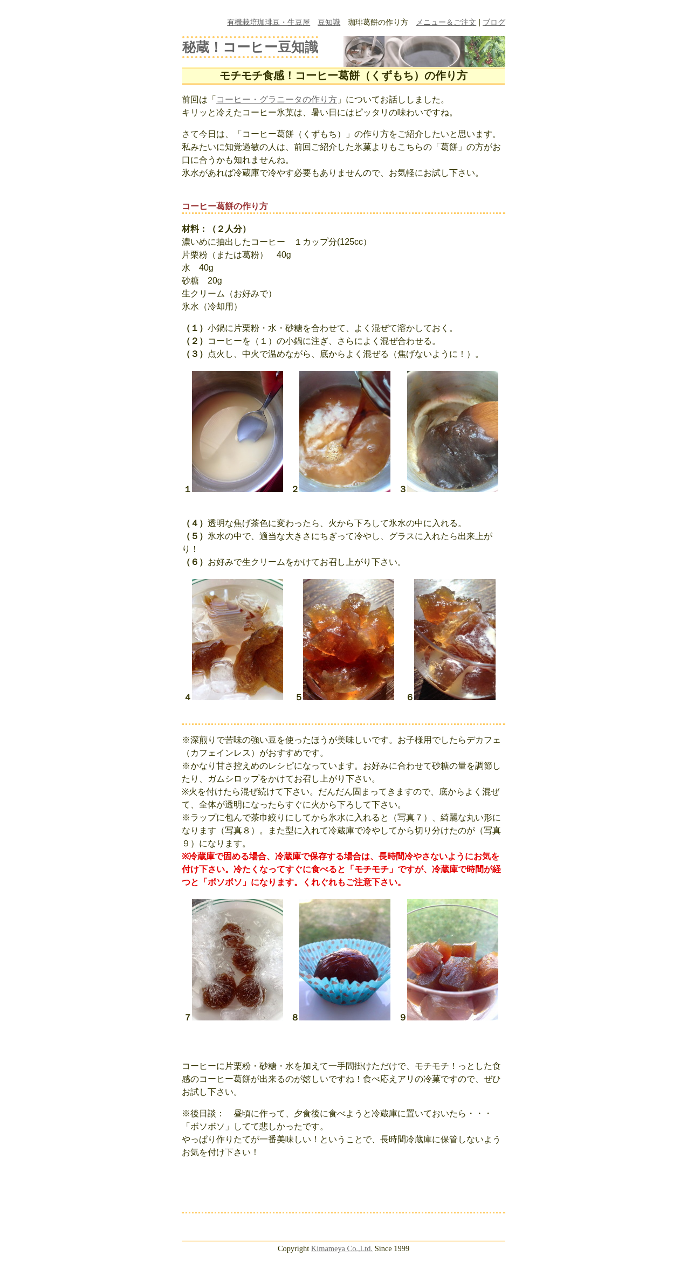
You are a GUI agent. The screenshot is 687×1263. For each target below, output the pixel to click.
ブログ (494, 22)
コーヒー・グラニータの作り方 (276, 99)
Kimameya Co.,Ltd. (342, 1248)
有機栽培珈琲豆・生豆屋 (268, 22)
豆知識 (329, 22)
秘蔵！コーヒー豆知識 (250, 47)
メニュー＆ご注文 (446, 22)
